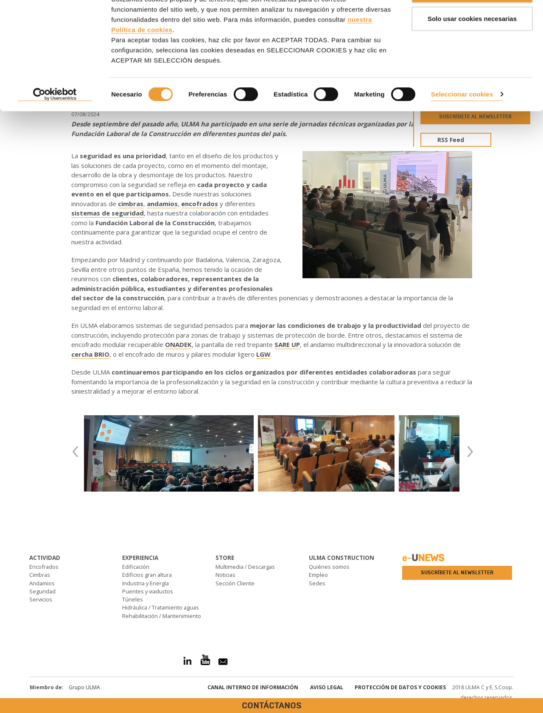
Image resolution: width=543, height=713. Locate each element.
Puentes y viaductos (147, 591)
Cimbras (39, 575)
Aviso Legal (326, 687)
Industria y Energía (145, 583)
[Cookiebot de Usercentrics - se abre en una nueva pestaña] (55, 126)
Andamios (42, 583)
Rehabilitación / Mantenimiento (161, 616)
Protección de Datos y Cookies (400, 687)
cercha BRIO (90, 354)
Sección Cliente (235, 583)
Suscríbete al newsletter (457, 573)
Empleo (318, 575)
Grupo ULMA (84, 687)
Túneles (132, 599)
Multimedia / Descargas (245, 566)
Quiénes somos (329, 566)
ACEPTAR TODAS (472, 22)
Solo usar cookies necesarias (472, 50)
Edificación (135, 566)
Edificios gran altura (147, 575)
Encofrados (44, 566)
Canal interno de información (252, 687)
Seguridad (42, 591)
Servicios (40, 599)
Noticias (225, 575)
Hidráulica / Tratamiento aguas (160, 607)
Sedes (317, 583)
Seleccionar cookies (462, 125)
